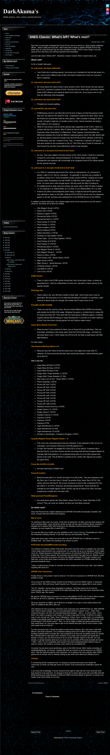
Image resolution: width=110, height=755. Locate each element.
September (9, 255)
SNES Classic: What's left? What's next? (60, 37)
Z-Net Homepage (10, 46)
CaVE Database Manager (12, 35)
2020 (6, 247)
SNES (105, 683)
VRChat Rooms (9, 65)
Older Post (100, 732)
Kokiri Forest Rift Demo (12, 42)
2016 (6, 279)
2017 (6, 276)
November (9, 252)
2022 (6, 242)
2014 (6, 283)
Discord (7, 40)
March (8, 271)
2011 (6, 291)
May (7, 257)
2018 (6, 274)
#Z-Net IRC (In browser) (12, 53)
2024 (6, 237)
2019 (6, 250)
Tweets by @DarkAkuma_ (10, 227)
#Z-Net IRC (8, 50)
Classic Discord (79, 532)
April (7, 269)
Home (7, 33)
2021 (6, 245)
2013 (6, 286)
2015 (6, 281)
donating (5, 146)
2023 (6, 240)
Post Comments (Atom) (73, 738)
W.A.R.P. (7, 44)
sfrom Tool (8, 37)
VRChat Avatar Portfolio (12, 68)
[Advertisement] (14, 185)
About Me (8, 48)
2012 (6, 288)
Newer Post (35, 732)
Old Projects (8, 55)
